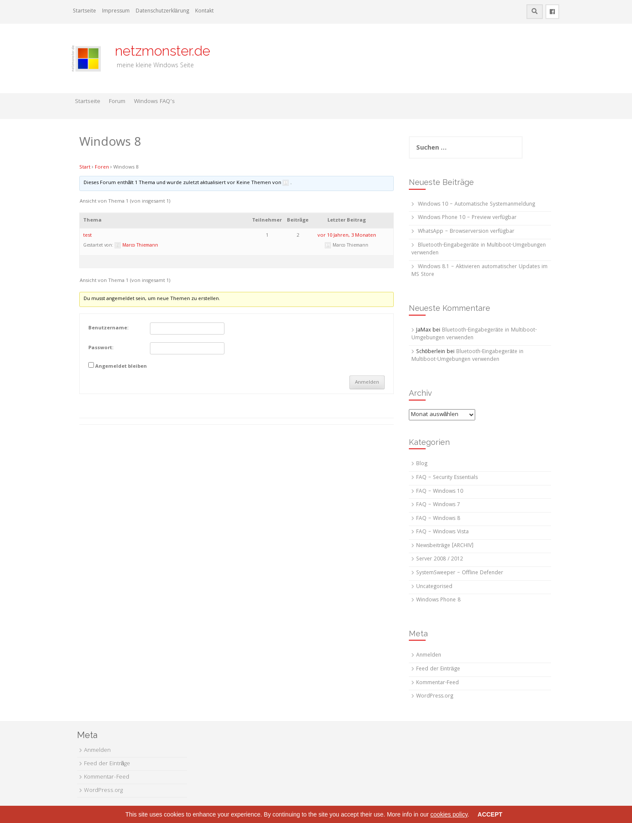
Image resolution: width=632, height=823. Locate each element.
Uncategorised (434, 586)
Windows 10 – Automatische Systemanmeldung (476, 204)
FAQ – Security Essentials (447, 477)
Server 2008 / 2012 (439, 559)
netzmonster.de (157, 51)
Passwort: (100, 348)
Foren (102, 167)
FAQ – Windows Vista (442, 532)
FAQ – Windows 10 (439, 491)
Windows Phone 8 (438, 600)
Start (84, 167)
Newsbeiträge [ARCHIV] (444, 546)
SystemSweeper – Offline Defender (459, 573)
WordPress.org (434, 696)
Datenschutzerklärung (162, 11)
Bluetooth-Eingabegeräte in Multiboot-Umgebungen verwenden (478, 249)
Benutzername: (108, 328)
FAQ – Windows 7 (438, 505)
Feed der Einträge (438, 669)
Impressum (116, 11)
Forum (117, 101)
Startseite (84, 11)
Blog (421, 464)
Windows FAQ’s (154, 101)
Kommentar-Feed (437, 683)
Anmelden (367, 383)
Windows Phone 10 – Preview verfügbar (467, 217)
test (87, 236)
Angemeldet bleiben (121, 367)
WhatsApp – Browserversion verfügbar (466, 231)
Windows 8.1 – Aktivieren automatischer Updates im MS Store (479, 271)
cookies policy (448, 814)
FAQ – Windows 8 (438, 518)
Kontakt (204, 11)
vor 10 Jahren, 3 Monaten (347, 236)
